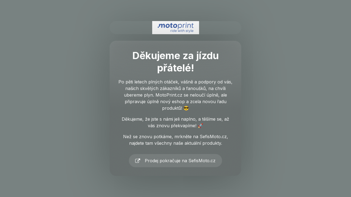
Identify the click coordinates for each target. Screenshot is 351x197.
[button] (175, 160)
